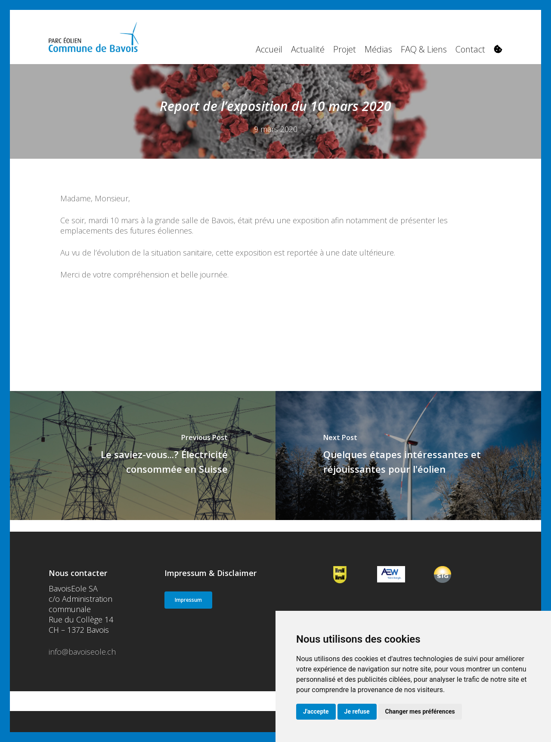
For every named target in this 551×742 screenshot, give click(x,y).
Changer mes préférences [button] (420, 711)
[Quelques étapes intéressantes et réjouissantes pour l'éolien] (408, 455)
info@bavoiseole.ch (82, 652)
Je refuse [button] (357, 711)
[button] (188, 600)
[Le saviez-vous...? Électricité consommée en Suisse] (143, 455)
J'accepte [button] (316, 711)
